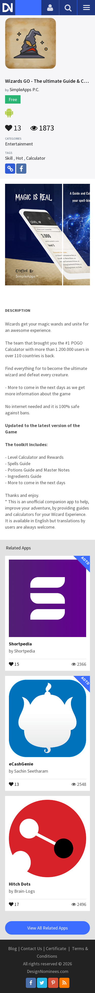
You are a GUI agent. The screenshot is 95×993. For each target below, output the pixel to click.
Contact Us (31, 948)
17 (14, 903)
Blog (12, 948)
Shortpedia (20, 644)
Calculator (35, 158)
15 (14, 663)
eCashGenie (21, 764)
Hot (19, 158)
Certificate (56, 948)
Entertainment (19, 144)
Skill (9, 158)
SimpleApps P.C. (24, 89)
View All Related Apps (47, 928)
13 (13, 125)
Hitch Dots (19, 884)
